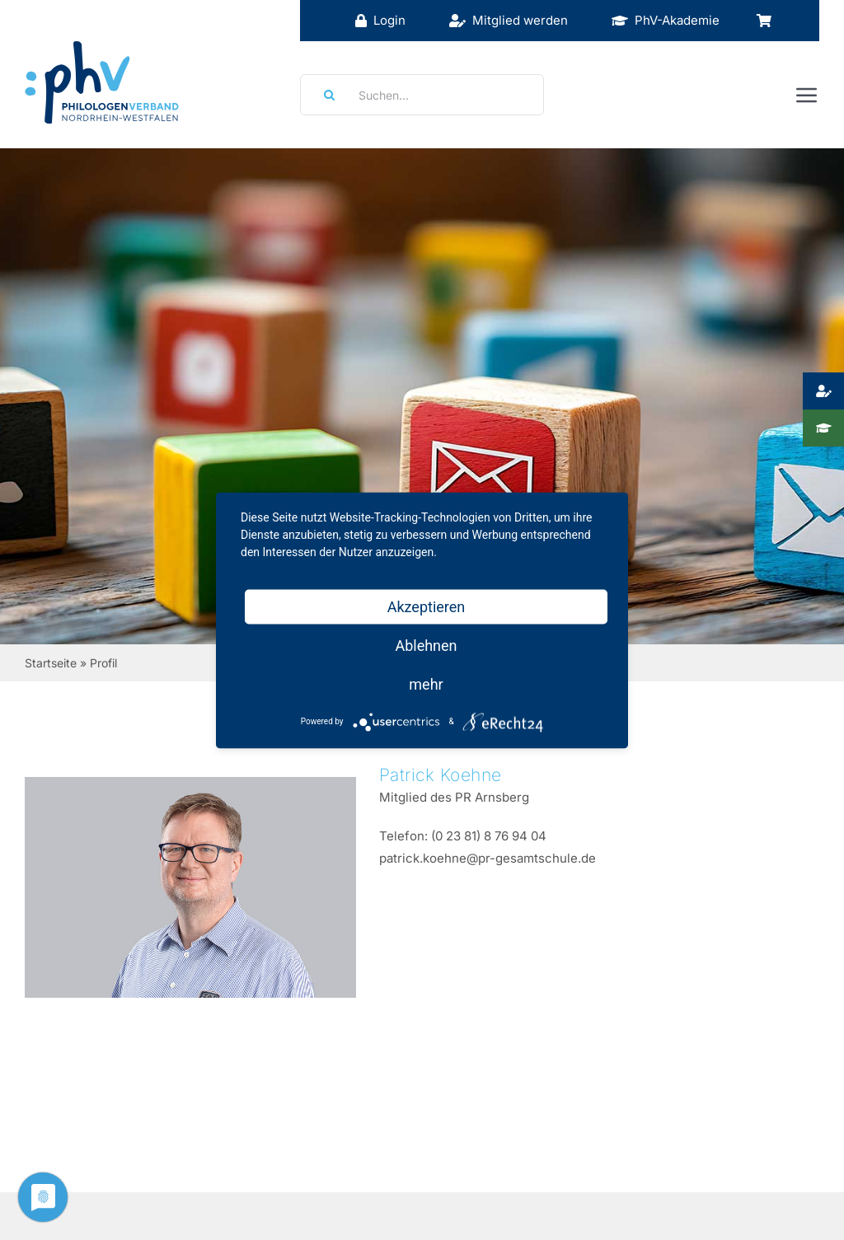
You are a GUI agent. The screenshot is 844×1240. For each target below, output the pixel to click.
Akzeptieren (426, 606)
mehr (426, 683)
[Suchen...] (422, 94)
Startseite (51, 663)
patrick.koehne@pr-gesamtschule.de (487, 858)
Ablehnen (426, 644)
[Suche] (324, 94)
